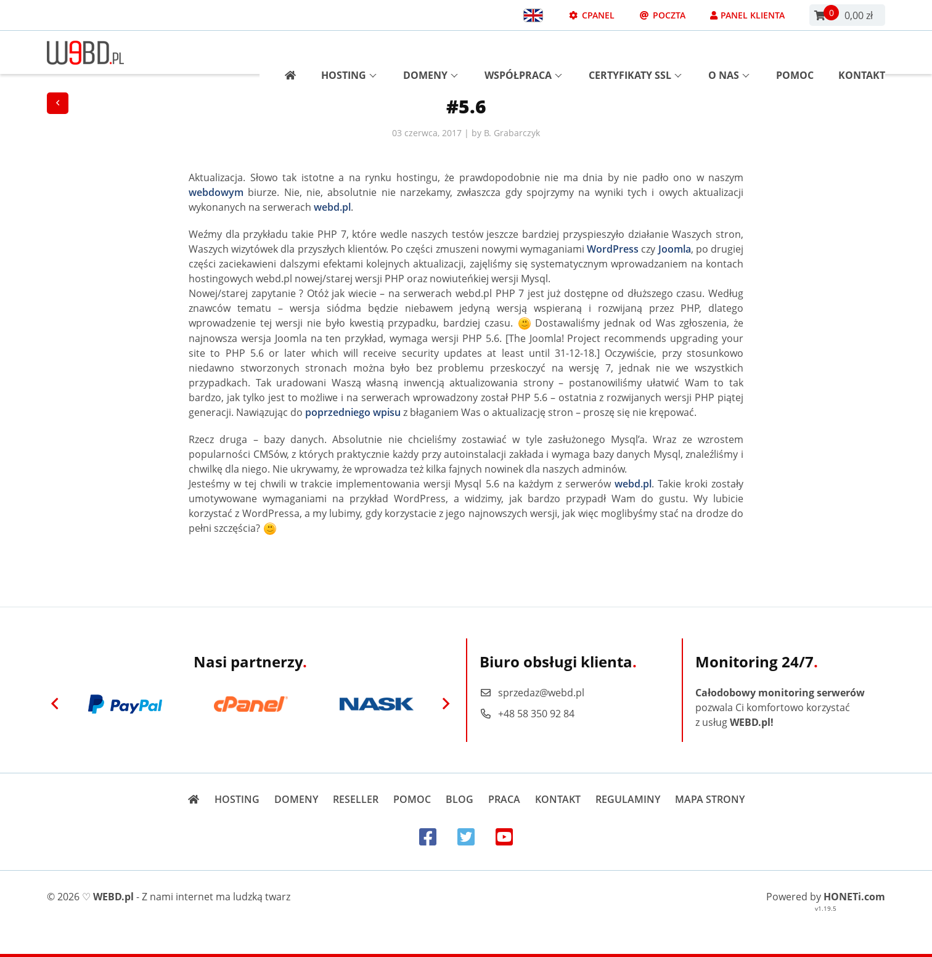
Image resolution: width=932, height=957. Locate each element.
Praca (504, 799)
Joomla (674, 249)
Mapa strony (710, 799)
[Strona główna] (285, 52)
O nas (729, 52)
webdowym (216, 192)
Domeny (430, 52)
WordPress (613, 249)
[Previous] (55, 704)
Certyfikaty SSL (635, 52)
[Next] (446, 704)
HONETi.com (854, 896)
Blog (459, 799)
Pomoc (795, 52)
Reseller (355, 799)
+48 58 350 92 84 (527, 713)
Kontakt (861, 52)
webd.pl (332, 207)
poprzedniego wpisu (353, 412)
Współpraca (523, 52)
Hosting (349, 52)
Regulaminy (627, 799)
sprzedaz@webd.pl (532, 692)
